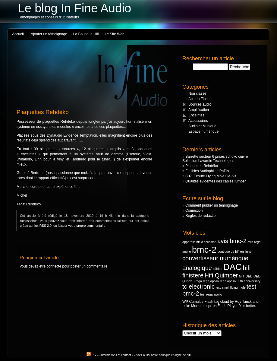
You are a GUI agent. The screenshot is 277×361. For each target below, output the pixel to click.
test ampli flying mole (231, 287)
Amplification (198, 110)
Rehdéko (33, 204)
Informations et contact (115, 355)
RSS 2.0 (45, 225)
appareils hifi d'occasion (199, 242)
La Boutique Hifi (86, 34)
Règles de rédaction (201, 216)
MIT (241, 276)
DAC (232, 267)
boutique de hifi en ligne (235, 251)
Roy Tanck (243, 301)
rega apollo (211, 281)
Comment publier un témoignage (211, 205)
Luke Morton (192, 306)
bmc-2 (204, 250)
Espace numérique (203, 131)
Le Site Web (114, 34)
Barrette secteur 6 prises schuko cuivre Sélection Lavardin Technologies (215, 158)
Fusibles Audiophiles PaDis (207, 171)
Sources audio (200, 104)
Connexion (194, 210)
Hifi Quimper (221, 275)
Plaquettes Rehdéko (201, 166)
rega (199, 281)
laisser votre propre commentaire (81, 225)
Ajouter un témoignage (49, 34)
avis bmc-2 (232, 241)
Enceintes (196, 115)
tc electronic (198, 286)
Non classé (197, 93)
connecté (53, 266)
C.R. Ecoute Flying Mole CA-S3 (210, 176)
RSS (93, 355)
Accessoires (28, 221)
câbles (217, 269)
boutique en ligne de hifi (175, 355)
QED (249, 276)
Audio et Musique (202, 126)
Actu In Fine (198, 99)
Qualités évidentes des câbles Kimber (215, 181)
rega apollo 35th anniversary (240, 281)
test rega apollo (211, 294)
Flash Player (228, 306)
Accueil (18, 34)
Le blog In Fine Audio (74, 8)
